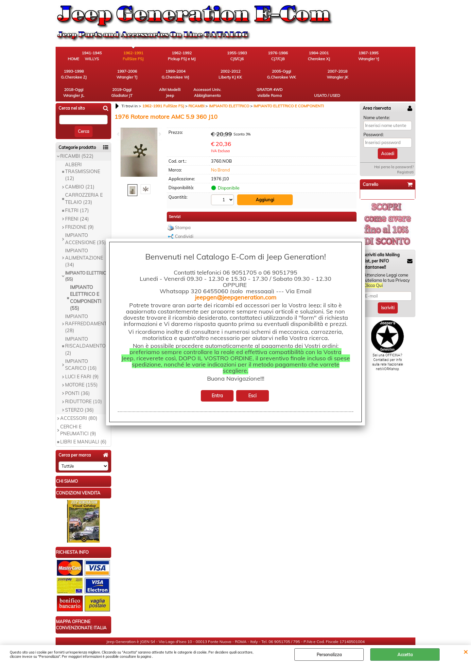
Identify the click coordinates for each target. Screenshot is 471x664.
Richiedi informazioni (195, 227)
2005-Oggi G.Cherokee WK (145, 74)
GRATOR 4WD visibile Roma (361, 74)
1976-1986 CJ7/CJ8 (254, 55)
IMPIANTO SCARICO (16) (81, 346)
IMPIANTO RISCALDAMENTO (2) (85, 328)
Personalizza (329, 654)
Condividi (184, 218)
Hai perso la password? (394, 149)
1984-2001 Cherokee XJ (289, 55)
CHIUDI (465, 651)
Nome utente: (376, 99)
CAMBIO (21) (80, 168)
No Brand (220, 151)
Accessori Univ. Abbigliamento (326, 74)
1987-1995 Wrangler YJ (325, 55)
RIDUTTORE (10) (83, 383)
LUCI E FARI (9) (82, 358)
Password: (373, 116)
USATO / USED (397, 77)
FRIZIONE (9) (79, 209)
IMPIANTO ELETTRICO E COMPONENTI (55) (85, 279)
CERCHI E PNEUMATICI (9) (78, 411)
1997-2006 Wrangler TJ (397, 55)
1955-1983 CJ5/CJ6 (218, 55)
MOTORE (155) (81, 367)
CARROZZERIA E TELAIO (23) (84, 180)
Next (159, 134)
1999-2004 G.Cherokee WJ (73, 74)
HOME (73, 58)
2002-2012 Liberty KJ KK (109, 74)
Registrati (405, 154)
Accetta (405, 654)
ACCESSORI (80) (78, 400)
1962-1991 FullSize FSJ (145, 55)
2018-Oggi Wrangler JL (217, 74)
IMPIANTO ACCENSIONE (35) (85, 220)
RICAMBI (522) (77, 138)
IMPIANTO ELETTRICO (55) (87, 258)
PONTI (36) (77, 375)
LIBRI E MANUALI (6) (83, 424)
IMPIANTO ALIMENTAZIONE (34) (84, 240)
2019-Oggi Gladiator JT (253, 74)
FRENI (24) (77, 201)
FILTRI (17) (77, 192)
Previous (118, 134)
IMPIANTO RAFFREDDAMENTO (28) (87, 305)
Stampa (183, 209)
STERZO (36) (79, 392)
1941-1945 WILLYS (110, 55)
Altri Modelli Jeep (289, 74)
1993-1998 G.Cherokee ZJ (362, 55)
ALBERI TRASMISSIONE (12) (82, 153)
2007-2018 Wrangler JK (181, 74)
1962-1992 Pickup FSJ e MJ (182, 55)
